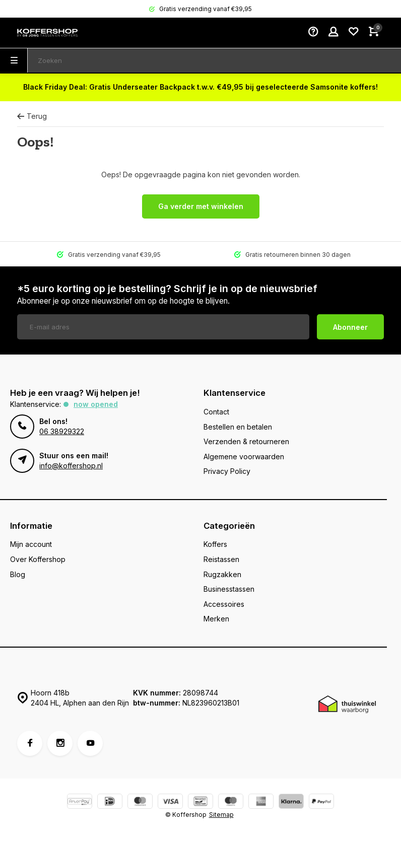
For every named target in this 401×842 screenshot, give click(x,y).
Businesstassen (229, 589)
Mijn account (31, 544)
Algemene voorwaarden (244, 456)
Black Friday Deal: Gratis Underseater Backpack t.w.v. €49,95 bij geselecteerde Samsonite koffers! (200, 87)
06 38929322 (61, 431)
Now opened (96, 404)
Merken (216, 618)
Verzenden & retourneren (246, 441)
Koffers (215, 544)
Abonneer (350, 327)
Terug (32, 116)
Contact (216, 411)
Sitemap (221, 814)
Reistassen (221, 559)
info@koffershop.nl (71, 465)
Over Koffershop (37, 559)
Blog (17, 574)
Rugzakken (222, 574)
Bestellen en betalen (238, 427)
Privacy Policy (227, 471)
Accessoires (224, 604)
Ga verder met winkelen (200, 206)
